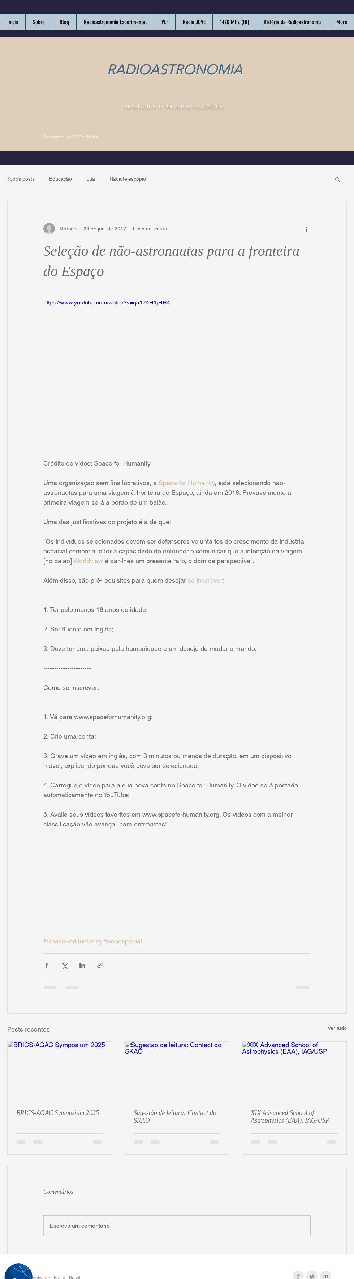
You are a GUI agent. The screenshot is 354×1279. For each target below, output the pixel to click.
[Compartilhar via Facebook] (46, 965)
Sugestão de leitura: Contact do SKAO (175, 1116)
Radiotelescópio (127, 179)
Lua (90, 179)
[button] (337, 179)
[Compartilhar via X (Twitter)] (64, 965)
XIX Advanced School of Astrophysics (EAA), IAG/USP (290, 1116)
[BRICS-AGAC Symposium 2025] (60, 1071)
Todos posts (21, 179)
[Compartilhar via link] (99, 965)
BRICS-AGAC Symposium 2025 (57, 1112)
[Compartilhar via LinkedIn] (82, 965)
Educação (60, 179)
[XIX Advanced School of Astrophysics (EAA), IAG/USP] (294, 1071)
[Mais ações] (306, 228)
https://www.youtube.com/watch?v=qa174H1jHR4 (106, 302)
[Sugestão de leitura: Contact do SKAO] (177, 1071)
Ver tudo (337, 1028)
